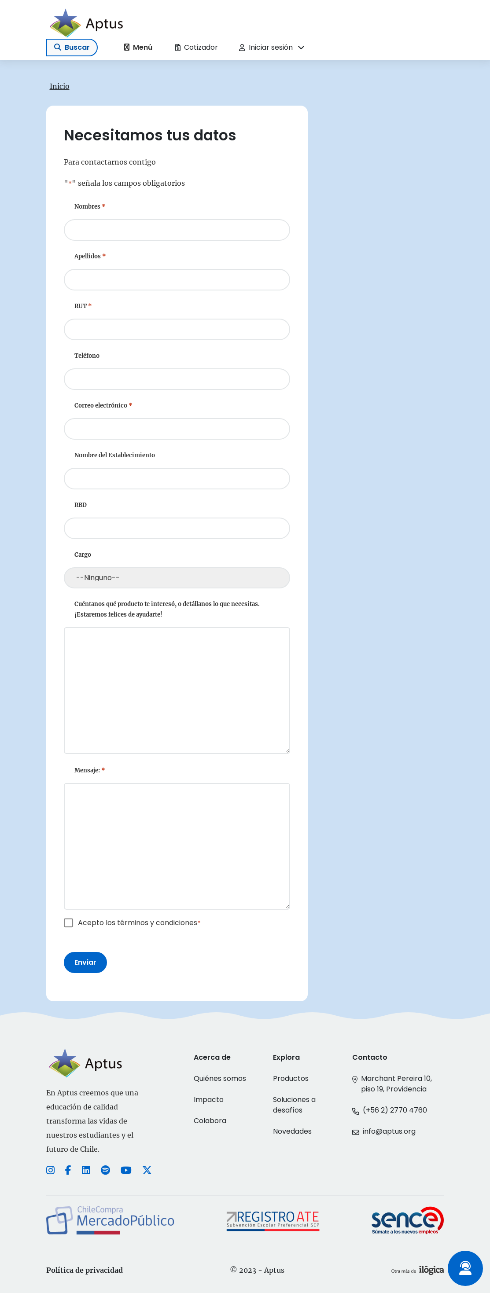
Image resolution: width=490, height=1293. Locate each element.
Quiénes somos (220, 1078)
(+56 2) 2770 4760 (395, 1110)
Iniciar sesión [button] (266, 47)
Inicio (60, 86)
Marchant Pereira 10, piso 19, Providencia (396, 1083)
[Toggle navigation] (72, 47)
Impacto (209, 1100)
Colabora (210, 1121)
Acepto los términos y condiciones (139, 923)
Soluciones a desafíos (294, 1105)
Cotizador (196, 47)
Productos (291, 1078)
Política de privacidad (84, 1270)
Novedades (292, 1131)
